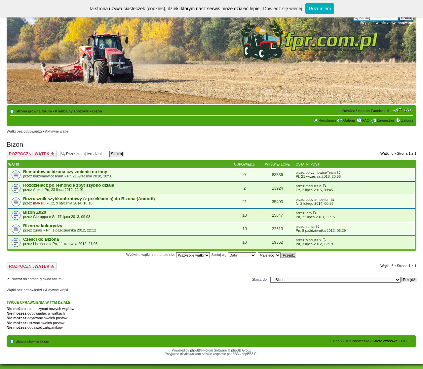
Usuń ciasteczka (356, 341)
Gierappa (40, 217)
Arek (37, 190)
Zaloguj (407, 120)
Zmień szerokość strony (408, 110)
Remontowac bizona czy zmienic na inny (65, 171)
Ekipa (335, 341)
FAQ (365, 120)
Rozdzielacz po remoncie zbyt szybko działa (68, 185)
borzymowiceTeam (48, 176)
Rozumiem (320, 8)
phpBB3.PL (250, 354)
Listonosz (40, 244)
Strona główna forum (34, 111)
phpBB (195, 350)
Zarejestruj (385, 120)
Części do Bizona (41, 239)
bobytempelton (317, 199)
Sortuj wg (234, 255)
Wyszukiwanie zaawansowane (387, 23)
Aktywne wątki (56, 131)
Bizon (97, 111)
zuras (37, 230)
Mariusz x (313, 240)
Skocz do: (260, 279)
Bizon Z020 (34, 212)
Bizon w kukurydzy (42, 225)
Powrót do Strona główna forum (36, 279)
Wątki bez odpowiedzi (24, 131)
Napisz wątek (32, 154)
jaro (309, 213)
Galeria (349, 120)
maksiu (39, 203)
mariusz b (314, 186)
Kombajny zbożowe (72, 111)
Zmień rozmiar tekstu (397, 110)
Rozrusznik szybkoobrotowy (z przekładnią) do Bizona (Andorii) (89, 198)
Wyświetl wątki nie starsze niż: (168, 255)
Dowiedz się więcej (282, 8)
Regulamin (327, 120)
